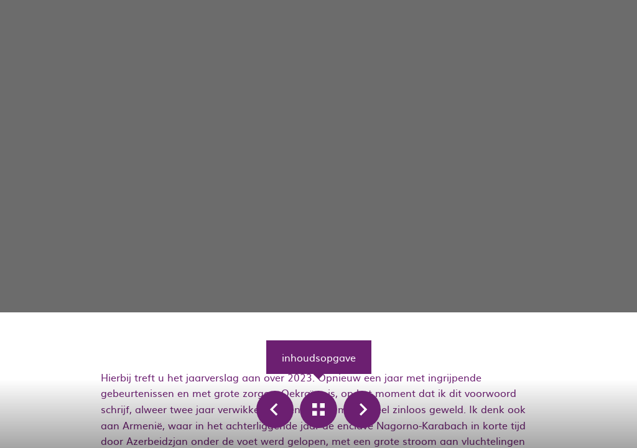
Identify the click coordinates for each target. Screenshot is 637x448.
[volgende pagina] (362, 409)
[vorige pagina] (275, 409)
